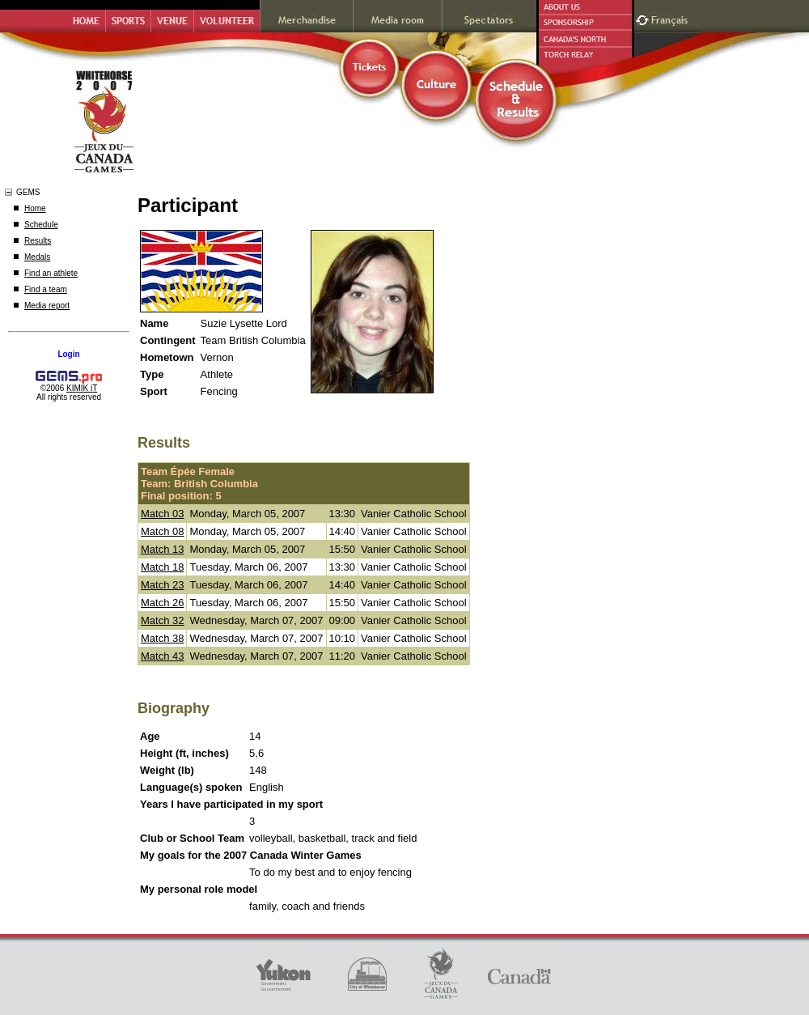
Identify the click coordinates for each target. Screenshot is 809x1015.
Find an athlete (51, 273)
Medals (37, 257)
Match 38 (162, 638)
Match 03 (162, 514)
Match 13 (162, 549)
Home (35, 208)
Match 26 (162, 603)
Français (671, 18)
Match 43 (162, 656)
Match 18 (162, 567)
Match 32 (162, 620)
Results (37, 240)
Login (68, 354)
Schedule (41, 224)
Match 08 (162, 531)
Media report (47, 305)
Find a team (45, 289)
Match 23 (162, 585)
